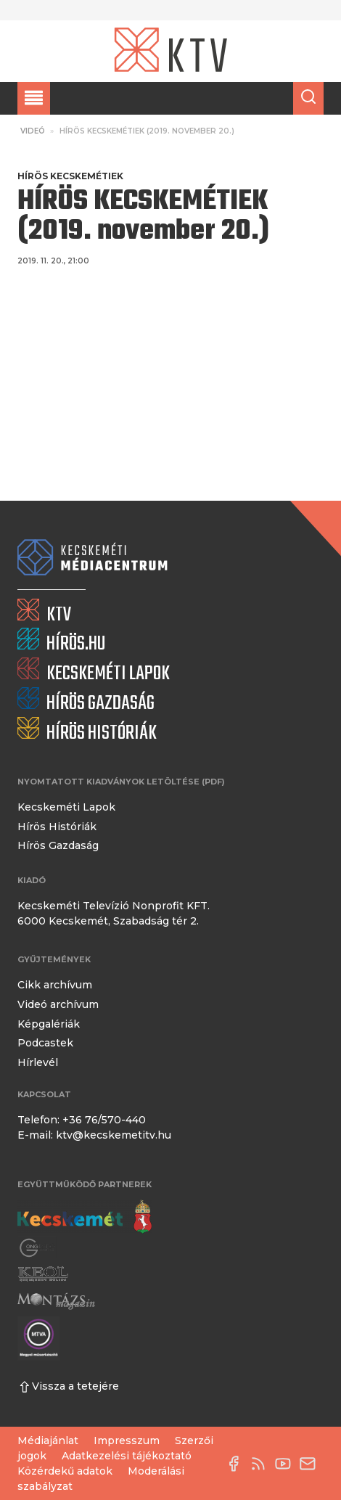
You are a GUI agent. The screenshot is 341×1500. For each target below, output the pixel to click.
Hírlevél (37, 1062)
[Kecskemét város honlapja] (84, 1217)
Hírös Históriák (56, 826)
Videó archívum (58, 1004)
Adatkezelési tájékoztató (127, 1455)
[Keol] (42, 1274)
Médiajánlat (47, 1440)
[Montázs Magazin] (56, 1300)
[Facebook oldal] (237, 1463)
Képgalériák (48, 1023)
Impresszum (127, 1440)
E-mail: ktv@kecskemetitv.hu (94, 1135)
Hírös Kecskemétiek (70, 176)
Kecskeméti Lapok (66, 806)
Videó (32, 131)
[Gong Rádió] (37, 1247)
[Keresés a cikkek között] (308, 98)
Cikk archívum (54, 984)
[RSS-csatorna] (262, 1463)
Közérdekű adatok (64, 1471)
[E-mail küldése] (311, 1463)
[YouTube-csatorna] (286, 1463)
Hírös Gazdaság (58, 845)
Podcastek (45, 1042)
